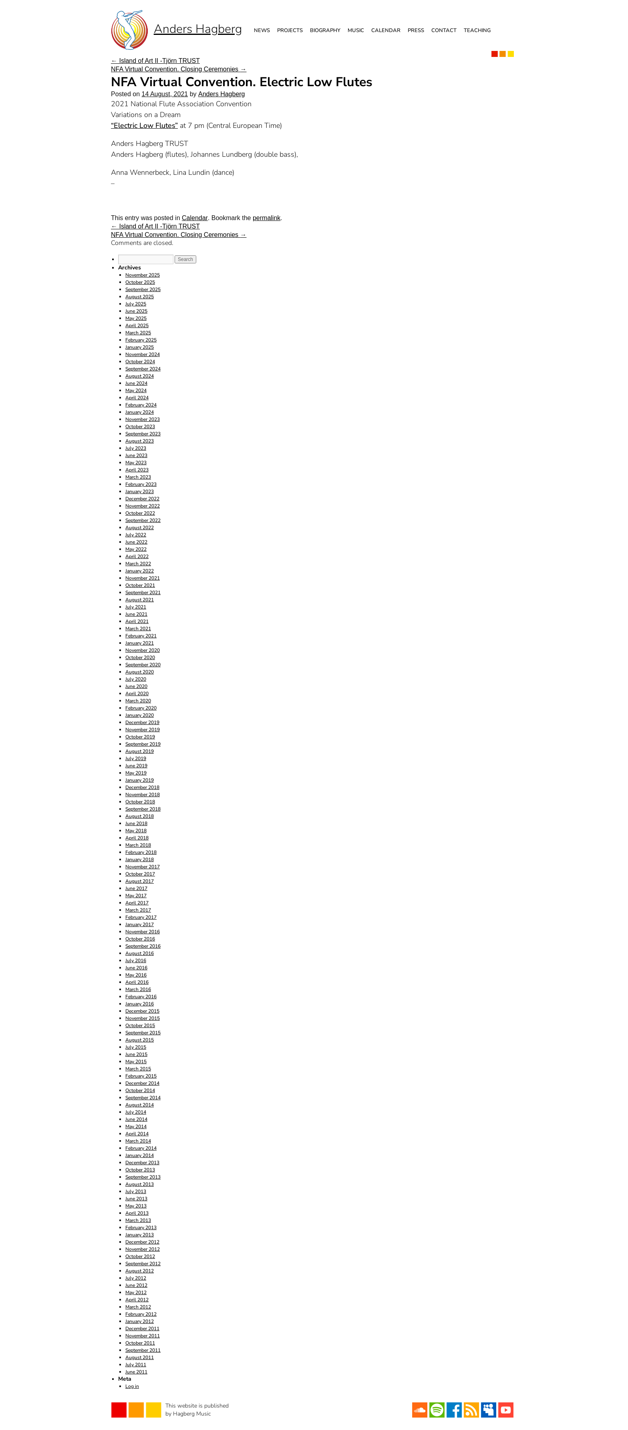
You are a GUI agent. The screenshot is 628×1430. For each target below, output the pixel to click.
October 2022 (140, 513)
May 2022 (136, 549)
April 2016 (137, 982)
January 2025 (139, 347)
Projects (290, 30)
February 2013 (141, 1227)
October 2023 (140, 426)
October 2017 (140, 874)
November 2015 (142, 1018)
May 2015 (136, 1061)
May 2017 (136, 895)
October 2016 (140, 939)
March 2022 (138, 563)
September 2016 (143, 946)
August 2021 (139, 600)
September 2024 (143, 369)
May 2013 (136, 1206)
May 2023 (136, 462)
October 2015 (140, 1025)
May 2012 (136, 1292)
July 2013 (135, 1191)
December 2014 (142, 1083)
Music (356, 30)
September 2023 (143, 434)
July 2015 (135, 1047)
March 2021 (138, 628)
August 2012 (139, 1271)
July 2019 (135, 758)
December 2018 (142, 787)
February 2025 (141, 340)
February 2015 (141, 1076)
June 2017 (136, 888)
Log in (132, 1386)
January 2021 (139, 643)
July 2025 (135, 304)
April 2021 (137, 621)
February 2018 (141, 852)
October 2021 (140, 585)
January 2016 (139, 1004)
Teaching (477, 30)
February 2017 (141, 917)
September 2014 (143, 1097)
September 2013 (143, 1177)
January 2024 (139, 412)
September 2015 (143, 1033)
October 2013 (140, 1170)
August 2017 (139, 881)
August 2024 (139, 376)
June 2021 (136, 614)
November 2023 (142, 419)
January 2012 (139, 1321)
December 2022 (142, 499)
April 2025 (137, 325)
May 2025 (136, 318)
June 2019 (136, 766)
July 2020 (135, 679)
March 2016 (138, 989)
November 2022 (142, 506)
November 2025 (142, 275)
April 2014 (137, 1134)
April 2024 (137, 397)
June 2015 (136, 1054)
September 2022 (143, 520)
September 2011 (143, 1350)
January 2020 (139, 715)
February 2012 (141, 1314)
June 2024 (136, 383)
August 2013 (139, 1184)
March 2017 (138, 910)
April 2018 (137, 838)
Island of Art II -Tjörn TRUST (155, 60)
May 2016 (136, 975)
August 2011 (139, 1357)
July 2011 (135, 1364)
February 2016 (141, 996)
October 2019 (140, 737)
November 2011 (142, 1336)
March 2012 (138, 1307)
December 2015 (142, 1011)
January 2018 (139, 859)
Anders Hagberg (221, 94)
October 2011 (140, 1343)
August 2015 (139, 1040)
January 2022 (139, 571)
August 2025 (139, 296)
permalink (266, 217)
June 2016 (136, 968)
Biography (325, 30)
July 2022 (135, 535)
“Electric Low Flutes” (144, 125)
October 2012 (140, 1256)
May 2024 (136, 390)
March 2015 (138, 1069)
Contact (444, 30)
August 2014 (139, 1105)
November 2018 (142, 794)
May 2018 (136, 830)
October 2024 (140, 361)
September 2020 (143, 664)
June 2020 (136, 686)
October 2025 (140, 282)
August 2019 (139, 751)
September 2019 (143, 744)
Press (416, 30)
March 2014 (138, 1141)
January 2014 (139, 1155)
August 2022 (139, 527)
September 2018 (143, 809)
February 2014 (141, 1148)
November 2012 (142, 1249)
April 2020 (137, 693)
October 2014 (140, 1090)
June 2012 (136, 1285)
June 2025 (136, 311)
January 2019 (139, 780)
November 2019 (142, 729)
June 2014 (136, 1119)
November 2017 (142, 867)
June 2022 (136, 542)
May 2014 (136, 1126)
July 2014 (135, 1112)
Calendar (386, 30)
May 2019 (136, 773)
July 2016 (135, 960)
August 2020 (139, 672)
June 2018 (136, 823)
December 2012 (142, 1242)
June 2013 (136, 1198)
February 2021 (141, 636)
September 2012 (143, 1263)
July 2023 (135, 448)
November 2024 (142, 354)
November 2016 (142, 931)
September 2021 (143, 592)
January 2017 (139, 924)
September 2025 (143, 289)
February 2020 (141, 708)
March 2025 (138, 333)
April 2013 (137, 1213)
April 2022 (137, 556)
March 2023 (138, 477)
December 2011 (142, 1328)
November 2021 (142, 578)
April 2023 (137, 470)
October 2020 (140, 657)
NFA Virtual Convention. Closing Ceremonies (179, 69)
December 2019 (142, 722)
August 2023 (139, 441)
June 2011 (136, 1372)
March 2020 (138, 701)
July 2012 (135, 1278)
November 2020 (142, 650)
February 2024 (141, 405)
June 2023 (136, 455)
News (262, 30)
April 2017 (137, 903)
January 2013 (139, 1235)
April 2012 (137, 1300)
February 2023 (141, 484)
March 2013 (138, 1220)
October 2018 (140, 802)
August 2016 (139, 953)
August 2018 (139, 816)
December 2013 (142, 1162)
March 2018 (138, 845)
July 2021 (135, 607)
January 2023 (139, 491)
